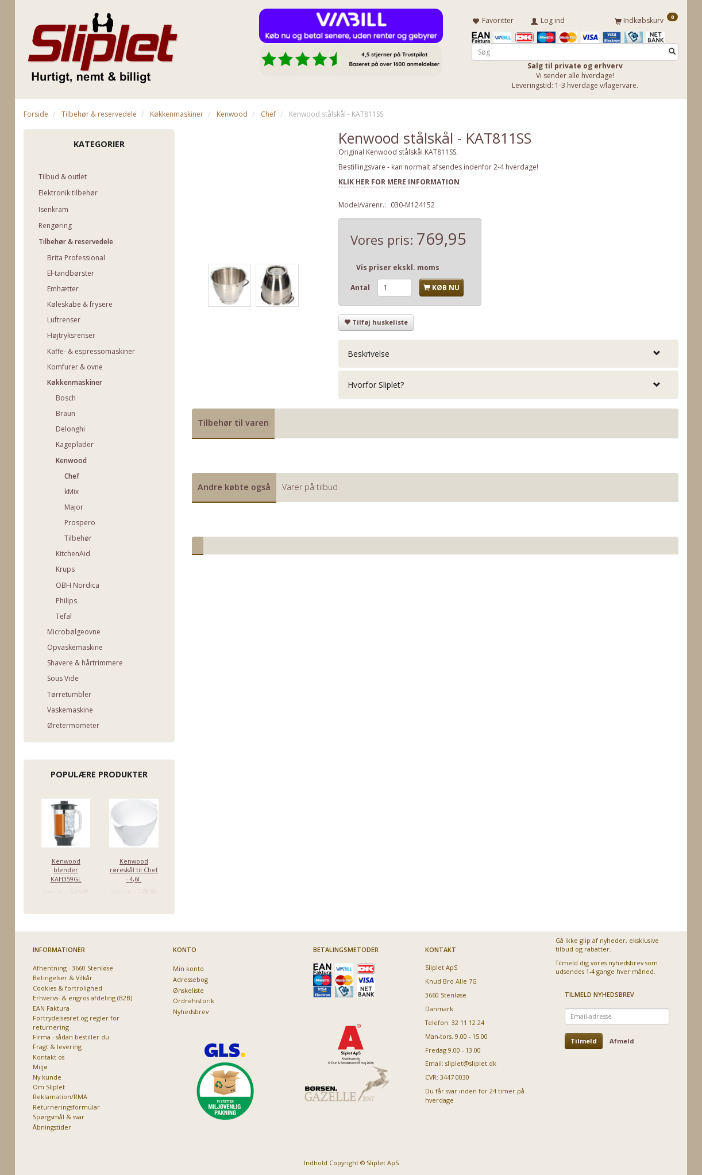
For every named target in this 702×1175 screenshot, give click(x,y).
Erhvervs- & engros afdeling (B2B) (82, 996)
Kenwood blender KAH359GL (66, 867)
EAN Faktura (51, 1006)
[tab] (508, 351)
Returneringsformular (66, 1105)
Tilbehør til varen (233, 420)
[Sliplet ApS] (103, 44)
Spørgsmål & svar (58, 1115)
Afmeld (622, 1039)
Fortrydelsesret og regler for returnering (76, 1020)
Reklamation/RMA (60, 1095)
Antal (361, 285)
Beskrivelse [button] (368, 351)
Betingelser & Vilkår (62, 976)
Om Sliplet (49, 1085)
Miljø (40, 1065)
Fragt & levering (57, 1045)
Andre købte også (234, 484)
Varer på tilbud (310, 484)
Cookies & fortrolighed (67, 986)
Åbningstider (52, 1125)
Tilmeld (583, 1039)
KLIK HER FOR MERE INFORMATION (399, 179)
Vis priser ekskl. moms (397, 265)
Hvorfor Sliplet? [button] (376, 382)
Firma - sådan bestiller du (71, 1035)
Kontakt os (48, 1055)
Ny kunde (47, 1075)
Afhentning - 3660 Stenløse (73, 966)
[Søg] (672, 50)
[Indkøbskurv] (646, 19)
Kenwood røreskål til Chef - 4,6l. (134, 867)
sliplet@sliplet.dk (470, 1061)
